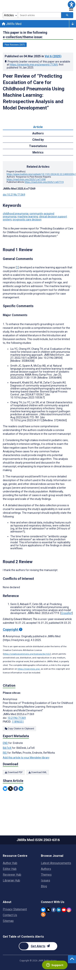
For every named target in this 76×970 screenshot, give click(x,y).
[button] (71, 4)
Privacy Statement (15, 909)
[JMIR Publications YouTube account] (64, 909)
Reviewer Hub (12, 874)
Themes (46, 874)
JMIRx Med (11, 24)
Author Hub (10, 863)
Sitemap (8, 921)
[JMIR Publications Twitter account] (48, 909)
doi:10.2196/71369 (14, 194)
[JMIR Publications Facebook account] (53, 909)
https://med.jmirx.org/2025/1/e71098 (26, 179)
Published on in (33, 56)
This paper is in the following (25, 35)
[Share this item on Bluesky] (5, 788)
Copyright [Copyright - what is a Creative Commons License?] (12, 629)
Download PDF (14, 772)
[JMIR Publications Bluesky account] (43, 909)
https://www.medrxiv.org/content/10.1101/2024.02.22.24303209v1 (41, 174)
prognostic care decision (27, 219)
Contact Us (10, 915)
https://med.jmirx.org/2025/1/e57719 (44, 182)
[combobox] (39, 15)
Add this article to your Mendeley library (26, 757)
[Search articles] (67, 15)
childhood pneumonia (15, 213)
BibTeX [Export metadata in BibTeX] (7, 747)
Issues (45, 880)
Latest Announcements (56, 863)
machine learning (27, 216)
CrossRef (66, 613)
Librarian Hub (11, 880)
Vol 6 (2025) (53, 56)
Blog (44, 886)
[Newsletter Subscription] (38, 946)
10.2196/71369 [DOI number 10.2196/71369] (17, 717)
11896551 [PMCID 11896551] (18, 721)
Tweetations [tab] (38, 146)
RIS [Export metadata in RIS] (5, 752)
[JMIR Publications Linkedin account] (58, 909)
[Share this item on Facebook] (15, 788)
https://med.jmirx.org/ (29, 669)
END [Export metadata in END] (5, 742)
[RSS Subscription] (43, 914)
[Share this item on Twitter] (10, 788)
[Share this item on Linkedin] (21, 788)
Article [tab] (38, 127)
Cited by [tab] (38, 139)
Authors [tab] (38, 133)
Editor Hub (10, 869)
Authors (46, 869)
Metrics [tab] (38, 152)
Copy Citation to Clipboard (19, 728)
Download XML (38, 772)
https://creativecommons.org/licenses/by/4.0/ (27, 654)
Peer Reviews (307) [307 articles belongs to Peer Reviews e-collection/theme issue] (15, 44)
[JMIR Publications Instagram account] (69, 909)
